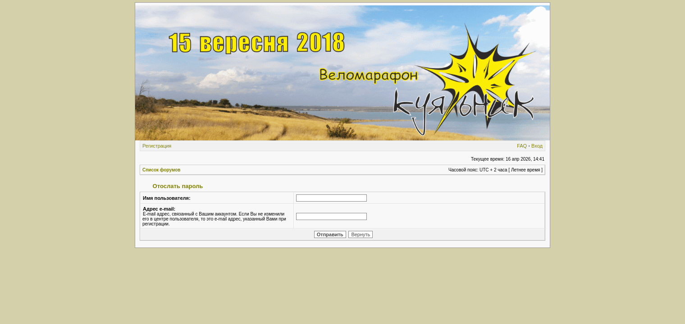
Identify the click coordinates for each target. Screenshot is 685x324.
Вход (537, 145)
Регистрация (156, 145)
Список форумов (161, 169)
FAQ (522, 145)
